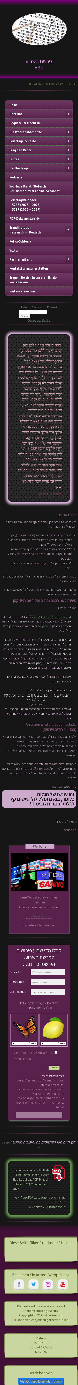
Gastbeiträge (40, 168)
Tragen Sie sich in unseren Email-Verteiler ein (33, 279)
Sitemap (36, 307)
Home (13, 104)
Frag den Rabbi (40, 150)
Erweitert (52, 307)
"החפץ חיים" (42, 626)
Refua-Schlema (20, 241)
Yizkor (14, 250)
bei (44, 320)
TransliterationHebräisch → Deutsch (40, 230)
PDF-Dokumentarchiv (24, 218)
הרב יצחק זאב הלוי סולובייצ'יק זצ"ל (51, 617)
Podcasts (15, 177)
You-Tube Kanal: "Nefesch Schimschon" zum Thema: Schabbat (34, 188)
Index (24, 307)
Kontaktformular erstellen (28, 268)
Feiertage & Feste (40, 141)
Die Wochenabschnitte (40, 132)
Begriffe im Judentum (25, 123)
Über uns (40, 113)
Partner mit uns (40, 259)
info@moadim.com (39, 916)
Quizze (40, 159)
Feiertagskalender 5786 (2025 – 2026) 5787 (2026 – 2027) (25, 205)
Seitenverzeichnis (22, 291)
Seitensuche (33, 320)
